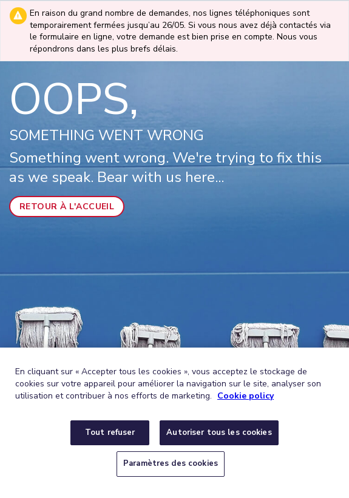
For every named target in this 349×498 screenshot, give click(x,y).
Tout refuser (110, 432)
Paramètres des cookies (170, 463)
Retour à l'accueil (66, 206)
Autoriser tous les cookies (218, 432)
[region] (174, 423)
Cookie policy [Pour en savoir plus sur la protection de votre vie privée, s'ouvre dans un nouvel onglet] (245, 396)
